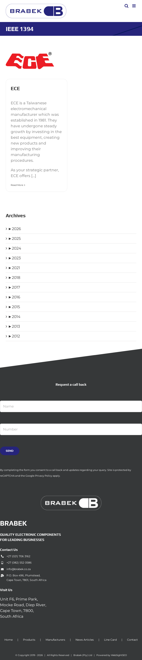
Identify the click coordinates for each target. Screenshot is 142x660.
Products (29, 639)
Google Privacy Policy (38, 475)
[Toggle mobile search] (126, 6)
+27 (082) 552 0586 (19, 562)
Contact (132, 639)
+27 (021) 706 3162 (18, 556)
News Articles (85, 639)
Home (8, 639)
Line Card (110, 639)
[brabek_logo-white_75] (71, 497)
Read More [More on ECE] (17, 185)
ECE (15, 88)
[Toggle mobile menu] (134, 6)
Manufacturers (55, 639)
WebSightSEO (119, 655)
